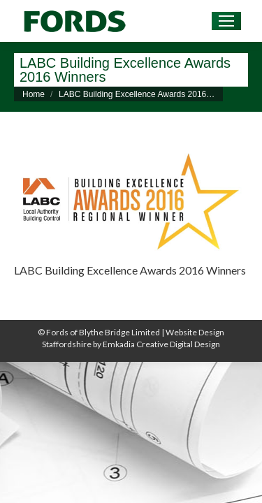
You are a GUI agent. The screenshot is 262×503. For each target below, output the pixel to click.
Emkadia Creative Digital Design (161, 344)
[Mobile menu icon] (226, 21)
